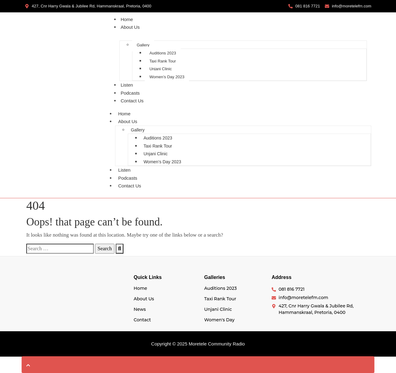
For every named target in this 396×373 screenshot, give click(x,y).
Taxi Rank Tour (162, 61)
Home (127, 19)
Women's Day (219, 320)
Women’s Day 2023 (166, 77)
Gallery (143, 45)
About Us (130, 27)
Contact (142, 320)
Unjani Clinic (160, 68)
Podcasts (130, 93)
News (140, 309)
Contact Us (132, 100)
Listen (127, 85)
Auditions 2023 (162, 53)
